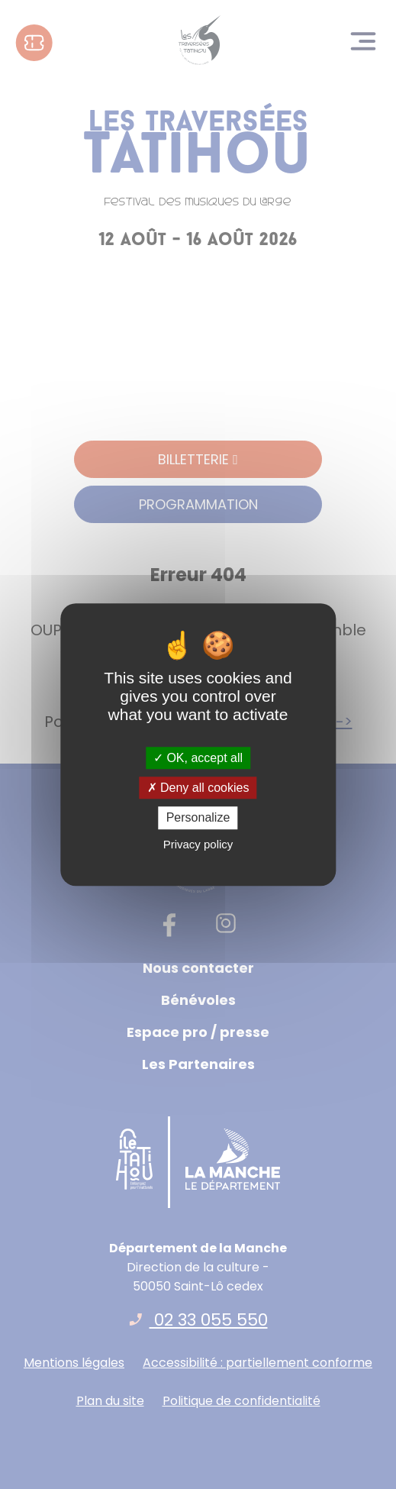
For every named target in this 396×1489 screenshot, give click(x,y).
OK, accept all (198, 757)
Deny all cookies (198, 787)
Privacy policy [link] (198, 844)
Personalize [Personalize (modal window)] (198, 818)
